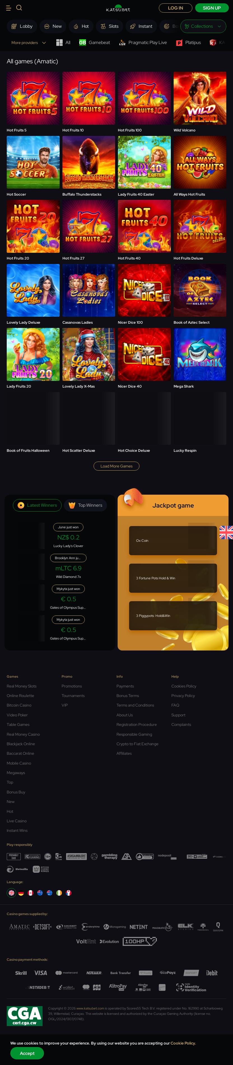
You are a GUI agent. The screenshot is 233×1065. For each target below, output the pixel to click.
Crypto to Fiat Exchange (137, 743)
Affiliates (124, 753)
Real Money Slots (21, 686)
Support (178, 714)
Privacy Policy (183, 695)
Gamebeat (94, 42)
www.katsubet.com (90, 1008)
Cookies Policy (183, 686)
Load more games (116, 466)
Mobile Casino (19, 763)
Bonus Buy (16, 792)
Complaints (181, 724)
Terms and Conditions (135, 705)
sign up (212, 8)
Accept (27, 1053)
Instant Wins (17, 830)
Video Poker (17, 714)
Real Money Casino (23, 734)
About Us (124, 714)
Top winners (85, 505)
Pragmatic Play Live (143, 42)
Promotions (72, 686)
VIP (65, 705)
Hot (10, 811)
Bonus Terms (127, 695)
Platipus (188, 42)
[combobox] (203, 26)
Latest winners (37, 505)
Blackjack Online (21, 743)
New (11, 801)
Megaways (16, 772)
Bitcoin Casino (19, 705)
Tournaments (73, 695)
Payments (125, 686)
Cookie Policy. (183, 1043)
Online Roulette (20, 695)
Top (10, 782)
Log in (175, 8)
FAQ (175, 705)
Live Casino (17, 820)
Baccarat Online (20, 753)
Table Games (18, 724)
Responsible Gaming (134, 734)
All (63, 42)
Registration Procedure (136, 724)
